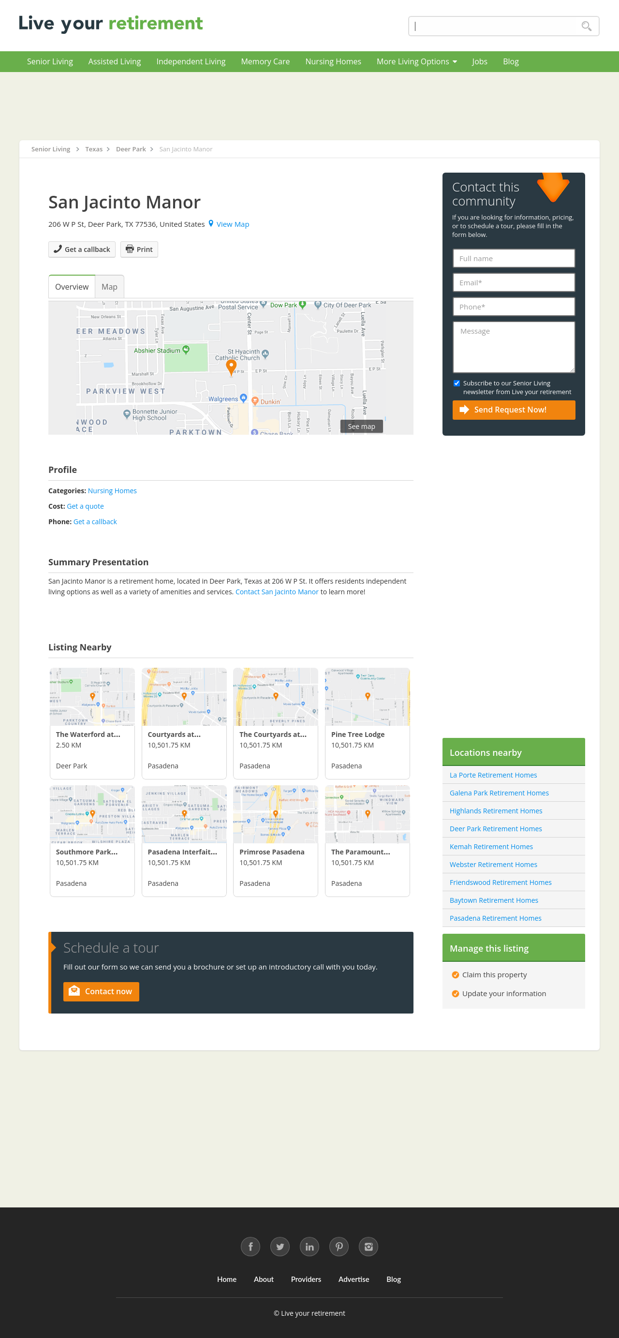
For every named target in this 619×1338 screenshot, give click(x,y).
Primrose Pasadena (272, 851)
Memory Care (265, 61)
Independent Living (190, 61)
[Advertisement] (309, 106)
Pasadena (163, 765)
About (264, 1279)
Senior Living (50, 61)
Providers (306, 1279)
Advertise (354, 1279)
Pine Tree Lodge (357, 734)
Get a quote (85, 506)
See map (361, 426)
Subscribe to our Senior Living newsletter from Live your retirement (517, 387)
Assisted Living (114, 61)
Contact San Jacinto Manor (277, 591)
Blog (511, 61)
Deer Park (72, 765)
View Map (229, 224)
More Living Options (417, 61)
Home (226, 1279)
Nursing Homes (333, 61)
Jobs (479, 61)
